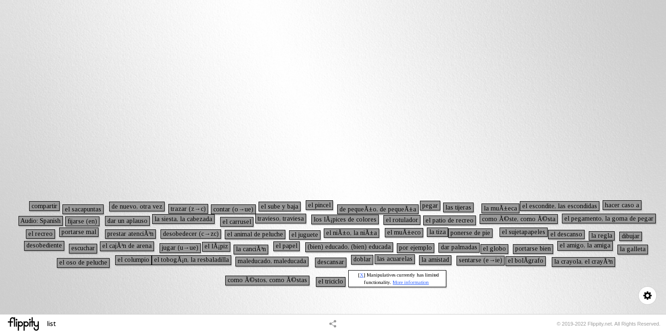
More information (411, 282)
